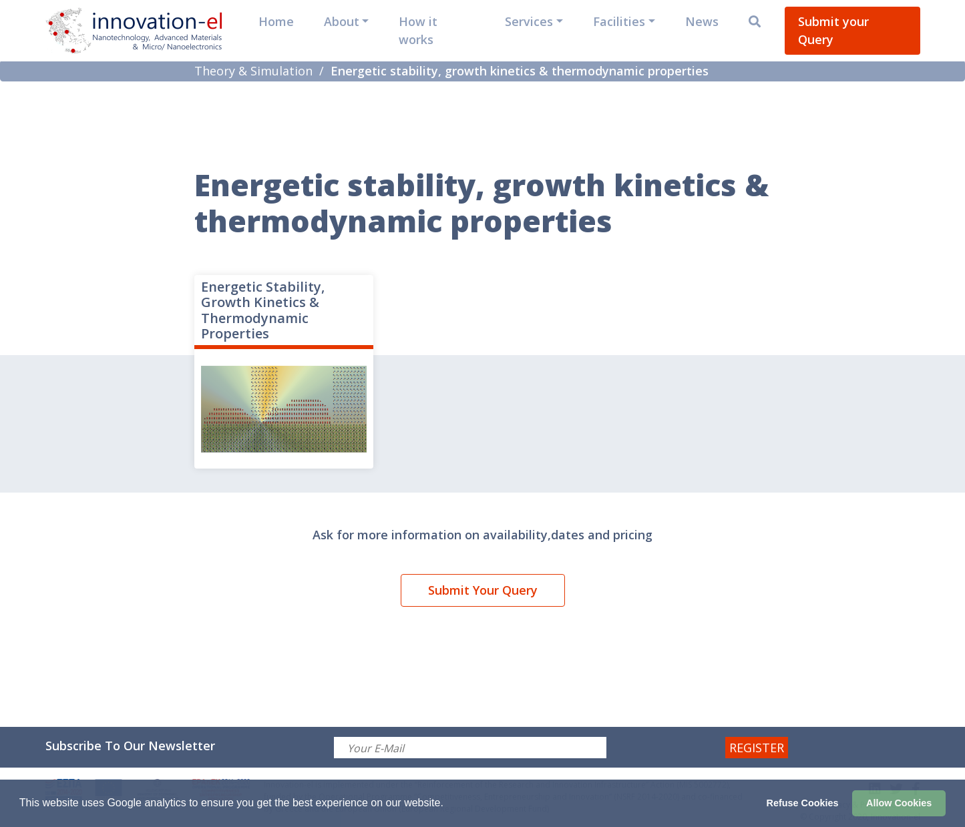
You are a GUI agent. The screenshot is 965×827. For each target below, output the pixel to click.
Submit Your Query (483, 590)
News (702, 21)
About (341, 21)
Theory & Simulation (253, 71)
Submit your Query (833, 30)
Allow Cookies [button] (899, 803)
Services (529, 21)
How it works (418, 30)
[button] (448, 804)
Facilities (619, 21)
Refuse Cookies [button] (803, 803)
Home (276, 21)
